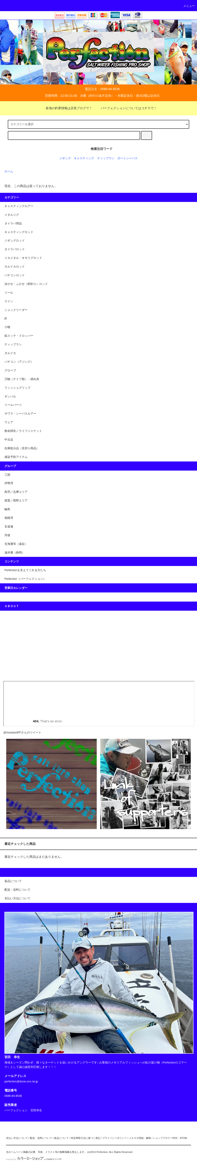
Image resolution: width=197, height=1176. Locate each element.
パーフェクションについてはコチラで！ (126, 108)
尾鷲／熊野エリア (16, 500)
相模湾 (8, 518)
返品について (61, 1138)
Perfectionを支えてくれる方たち (25, 570)
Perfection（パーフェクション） (25, 578)
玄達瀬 (8, 526)
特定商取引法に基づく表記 (85, 1138)
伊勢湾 (8, 483)
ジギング (65, 158)
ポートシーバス (127, 158)
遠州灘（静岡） (14, 552)
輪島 (7, 509)
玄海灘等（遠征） (16, 544)
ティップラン (106, 158)
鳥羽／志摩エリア (16, 491)
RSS (174, 1138)
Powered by (34, 1159)
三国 (7, 474)
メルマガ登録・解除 (140, 1138)
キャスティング (84, 158)
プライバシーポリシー (114, 1138)
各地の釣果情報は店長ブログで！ (66, 108)
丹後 (7, 535)
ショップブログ (161, 1138)
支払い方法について (17, 1138)
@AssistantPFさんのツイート (22, 732)
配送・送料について (41, 1138)
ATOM (183, 1138)
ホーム (8, 171)
